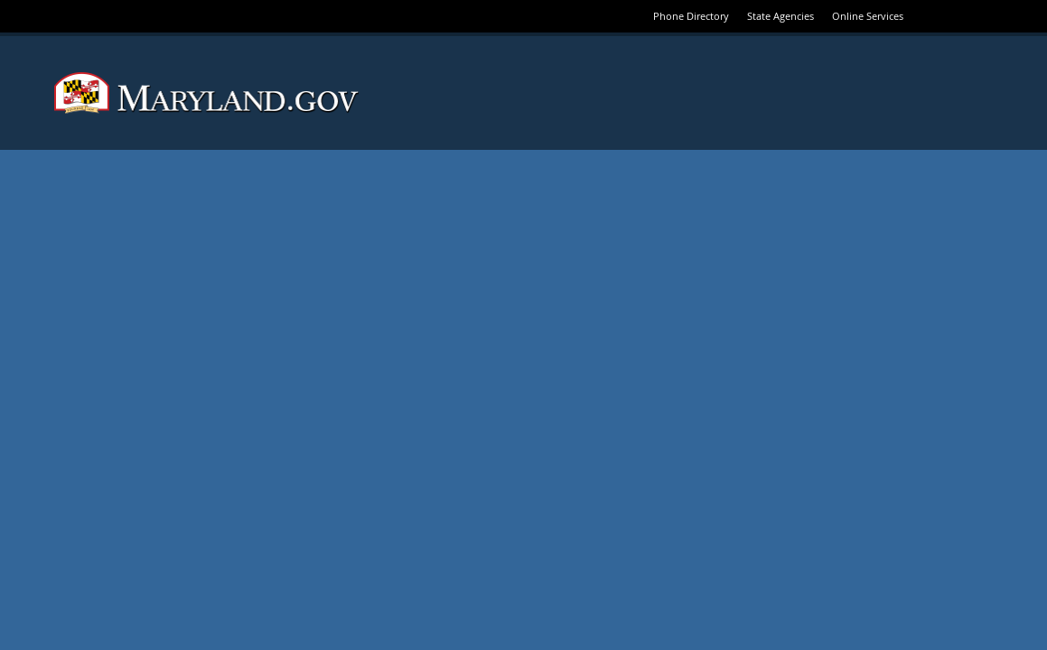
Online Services (867, 16)
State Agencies (780, 16)
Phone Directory (691, 16)
